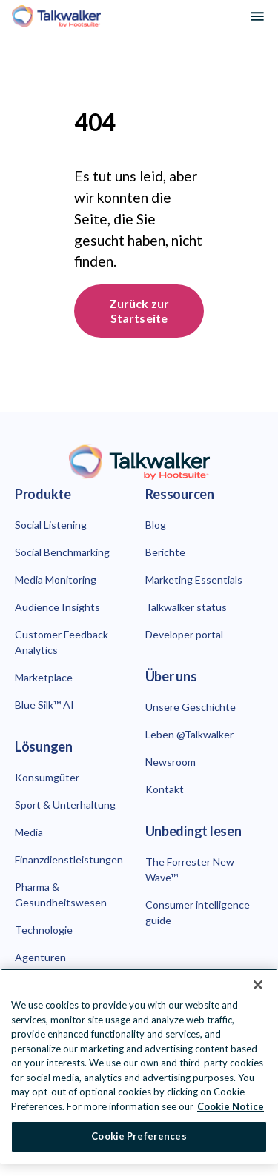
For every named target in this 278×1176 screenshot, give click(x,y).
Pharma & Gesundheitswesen (61, 895)
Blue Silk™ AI (44, 704)
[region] (139, 1066)
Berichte (165, 552)
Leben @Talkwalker (189, 734)
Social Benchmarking (62, 552)
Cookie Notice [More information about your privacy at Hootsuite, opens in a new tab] (230, 1106)
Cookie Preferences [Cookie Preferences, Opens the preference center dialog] (138, 1136)
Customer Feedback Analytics (61, 642)
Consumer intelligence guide (197, 912)
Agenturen (40, 957)
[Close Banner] (258, 985)
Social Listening (51, 524)
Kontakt (164, 789)
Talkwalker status (186, 607)
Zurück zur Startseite (140, 310)
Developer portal (184, 634)
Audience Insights (57, 607)
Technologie (44, 929)
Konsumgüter (47, 777)
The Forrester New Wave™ (189, 869)
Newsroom (170, 761)
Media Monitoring (55, 579)
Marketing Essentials (193, 579)
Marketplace (44, 677)
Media (29, 832)
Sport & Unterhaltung (65, 804)
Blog (155, 524)
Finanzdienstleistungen (69, 859)
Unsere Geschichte (190, 707)
